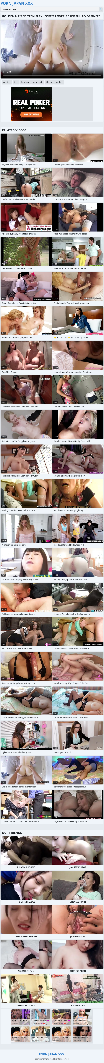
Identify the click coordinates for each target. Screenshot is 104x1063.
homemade (38, 82)
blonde (49, 82)
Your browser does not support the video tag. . (52, 49)
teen (16, 82)
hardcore (25, 82)
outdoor (59, 82)
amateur (7, 82)
